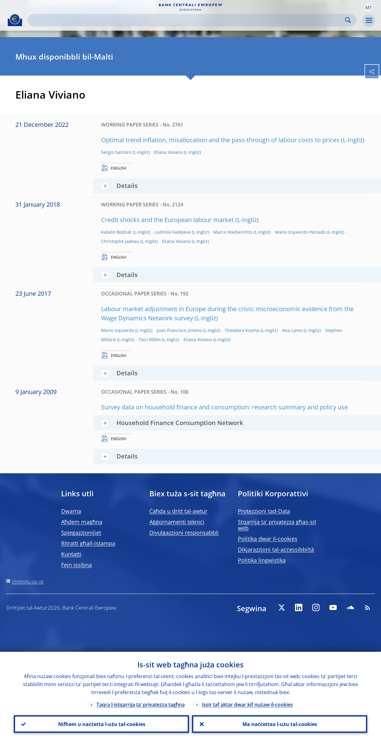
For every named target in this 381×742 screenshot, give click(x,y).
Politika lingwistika (262, 560)
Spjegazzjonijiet (81, 532)
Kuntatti (71, 554)
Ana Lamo (292, 330)
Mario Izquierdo (117, 330)
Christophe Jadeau (120, 241)
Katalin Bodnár (116, 232)
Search (348, 20)
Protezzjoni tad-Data (264, 511)
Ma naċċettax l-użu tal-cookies (279, 724)
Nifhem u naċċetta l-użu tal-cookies (101, 724)
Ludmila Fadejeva (172, 232)
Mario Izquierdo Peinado (300, 232)
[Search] (187, 20)
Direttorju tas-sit (28, 581)
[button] (368, 7)
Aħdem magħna (81, 521)
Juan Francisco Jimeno (179, 330)
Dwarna (71, 511)
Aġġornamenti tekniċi (176, 521)
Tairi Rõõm (150, 339)
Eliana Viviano (168, 152)
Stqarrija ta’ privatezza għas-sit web (277, 525)
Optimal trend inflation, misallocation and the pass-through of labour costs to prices (220, 140)
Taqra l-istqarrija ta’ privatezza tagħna (140, 704)
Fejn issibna (76, 564)
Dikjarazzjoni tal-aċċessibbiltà (276, 549)
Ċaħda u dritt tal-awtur (178, 511)
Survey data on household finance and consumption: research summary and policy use (224, 407)
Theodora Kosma (242, 330)
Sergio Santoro (116, 152)
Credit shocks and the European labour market (167, 220)
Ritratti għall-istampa (88, 543)
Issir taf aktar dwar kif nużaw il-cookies (247, 704)
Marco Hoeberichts (232, 232)
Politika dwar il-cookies (267, 538)
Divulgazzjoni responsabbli (184, 532)
